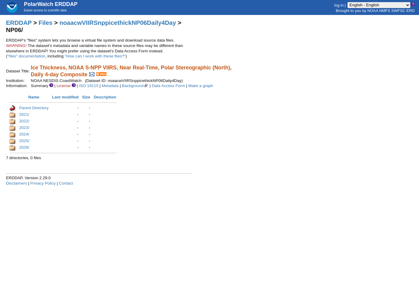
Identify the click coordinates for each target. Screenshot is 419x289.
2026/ (24, 147)
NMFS (384, 10)
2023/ (24, 127)
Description (105, 97)
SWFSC (398, 10)
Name (33, 97)
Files (45, 22)
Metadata (110, 85)
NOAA (372, 10)
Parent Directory (33, 108)
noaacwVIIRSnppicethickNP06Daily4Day (118, 22)
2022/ (24, 121)
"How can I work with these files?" (95, 56)
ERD (410, 10)
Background (135, 85)
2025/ (24, 141)
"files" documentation (26, 56)
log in (339, 5)
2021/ (24, 114)
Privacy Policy (43, 183)
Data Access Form (168, 85)
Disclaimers (16, 183)
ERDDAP (19, 22)
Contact (66, 183)
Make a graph (200, 85)
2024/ (24, 134)
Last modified (65, 97)
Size (86, 97)
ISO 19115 (88, 85)
